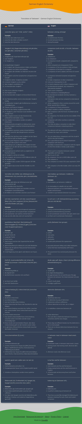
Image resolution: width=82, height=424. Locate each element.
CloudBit (44, 420)
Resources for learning (34, 416)
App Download (19, 416)
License (66, 416)
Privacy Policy (56, 416)
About (47, 416)
